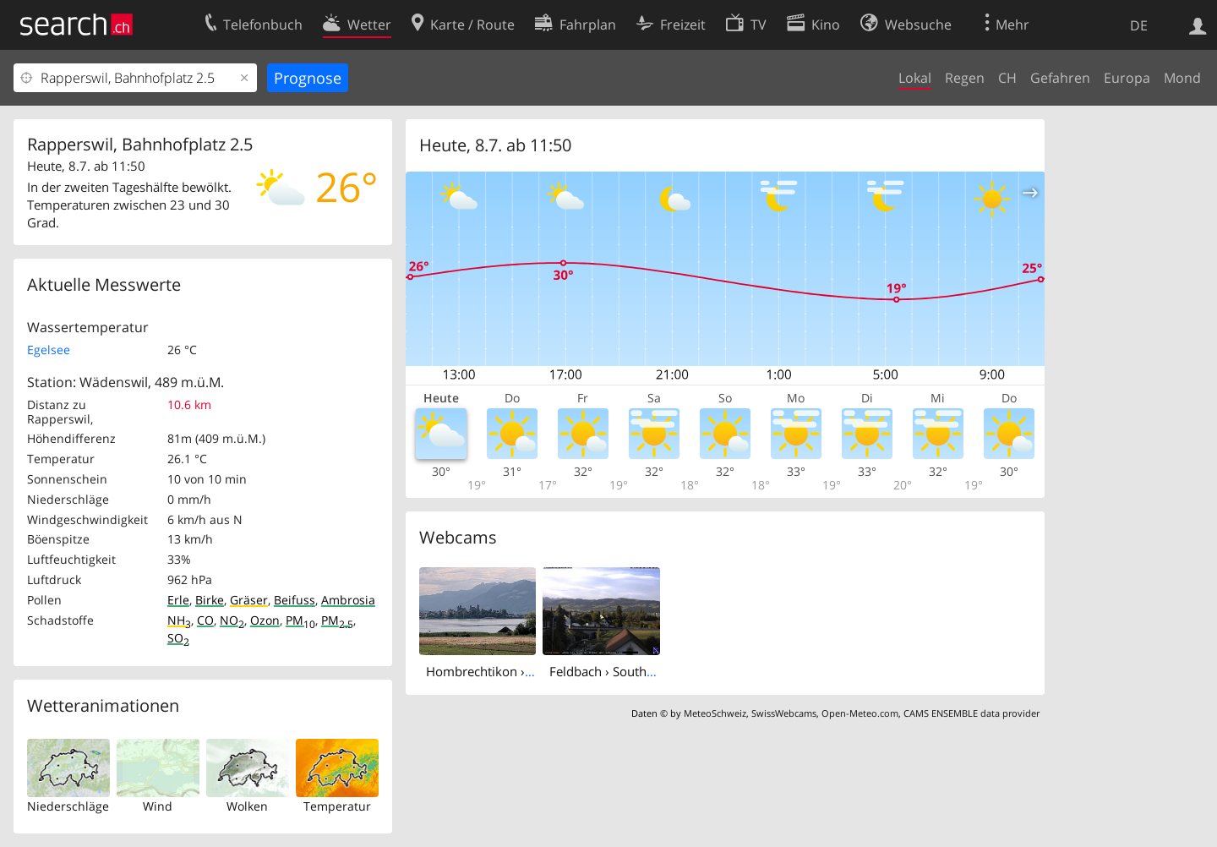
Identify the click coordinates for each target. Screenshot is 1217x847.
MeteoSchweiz (715, 713)
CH (1007, 77)
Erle (178, 600)
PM (300, 620)
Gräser (249, 600)
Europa (1127, 77)
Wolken (247, 806)
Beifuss (294, 600)
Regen (965, 77)
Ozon (265, 620)
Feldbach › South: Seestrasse (631, 671)
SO (178, 638)
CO (205, 620)
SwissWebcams (783, 713)
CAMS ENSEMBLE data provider (971, 713)
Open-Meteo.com (859, 713)
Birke (209, 600)
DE (1139, 25)
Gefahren (1060, 77)
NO (232, 620)
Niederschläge (68, 806)
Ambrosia (348, 600)
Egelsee (48, 350)
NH (179, 620)
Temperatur (337, 806)
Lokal (914, 77)
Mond (1182, 77)
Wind (157, 806)
